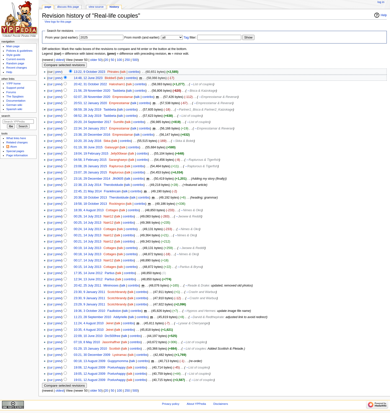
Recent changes (16, 67)
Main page (13, 46)
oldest (59, 60)
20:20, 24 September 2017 (92, 122)
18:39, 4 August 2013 (89, 210)
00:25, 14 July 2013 (87, 222)
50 (112, 60)
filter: (190, 37)
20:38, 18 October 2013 (90, 197)
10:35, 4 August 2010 (89, 329)
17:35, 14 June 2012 (88, 273)
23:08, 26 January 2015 (90, 166)
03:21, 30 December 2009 (92, 355)
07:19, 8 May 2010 (87, 342)
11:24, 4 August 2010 (89, 323)
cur (50, 78)
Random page (15, 63)
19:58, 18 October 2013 (90, 204)
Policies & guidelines (19, 50)
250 (127, 60)
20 (106, 60)
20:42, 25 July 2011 (87, 285)
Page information (17, 155)
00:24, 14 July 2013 (87, 229)
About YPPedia (196, 403)
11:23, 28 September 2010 (92, 317)
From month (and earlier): (142, 37)
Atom (13, 146)
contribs (133, 72)
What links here (16, 138)
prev (58, 72)
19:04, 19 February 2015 (91, 153)
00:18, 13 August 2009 (89, 361)
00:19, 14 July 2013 (87, 248)
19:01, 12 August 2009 (89, 380)
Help (384, 15)
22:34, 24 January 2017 (90, 128)
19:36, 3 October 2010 (89, 311)
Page (48, 6)
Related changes (17, 142)
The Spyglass (14, 96)
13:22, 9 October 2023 (89, 72)
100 (119, 60)
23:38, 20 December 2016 (92, 134)
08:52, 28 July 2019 (87, 116)
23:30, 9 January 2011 (89, 292)
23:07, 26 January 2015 (90, 172)
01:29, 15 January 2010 (90, 348)
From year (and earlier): (61, 37)
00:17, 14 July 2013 (87, 260)
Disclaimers (220, 403)
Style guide (13, 54)
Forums (11, 92)
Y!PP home (13, 83)
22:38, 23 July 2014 (87, 185)
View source (96, 6)
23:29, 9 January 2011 (89, 304)
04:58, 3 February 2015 (90, 160)
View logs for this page (58, 21)
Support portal (15, 87)
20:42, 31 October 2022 (90, 84)
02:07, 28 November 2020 (92, 97)
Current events (15, 59)
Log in (381, 1)
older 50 (96, 60)
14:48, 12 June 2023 (88, 78)
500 (135, 60)
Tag (186, 37)
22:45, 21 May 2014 (88, 191)
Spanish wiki (14, 109)
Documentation (15, 100)
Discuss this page (68, 6)
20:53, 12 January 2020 (90, 103)
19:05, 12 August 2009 (89, 373)
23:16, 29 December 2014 (92, 178)
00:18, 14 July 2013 (87, 254)
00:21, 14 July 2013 (87, 235)
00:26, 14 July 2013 (87, 216)
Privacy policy (170, 403)
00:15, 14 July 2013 (87, 267)
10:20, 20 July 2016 (87, 141)
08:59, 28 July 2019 (87, 109)
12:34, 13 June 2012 (88, 279)
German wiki (14, 104)
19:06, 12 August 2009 (89, 367)
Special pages (15, 151)
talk (123, 72)
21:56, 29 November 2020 (92, 90)
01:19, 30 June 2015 (88, 147)
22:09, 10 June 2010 (88, 336)
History (114, 6)
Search (5, 115)
